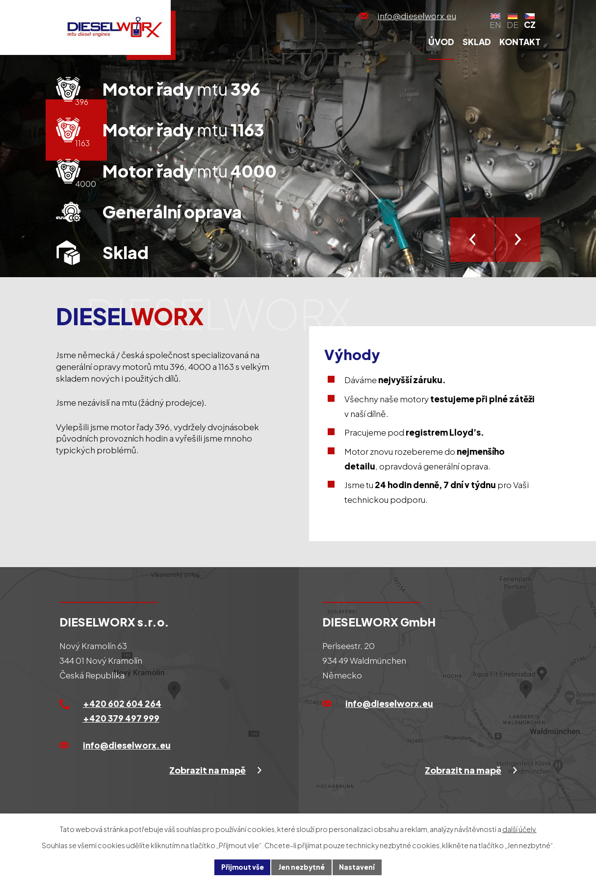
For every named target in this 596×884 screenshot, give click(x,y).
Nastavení (359, 866)
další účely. (519, 828)
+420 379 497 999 (121, 718)
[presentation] (472, 239)
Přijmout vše (241, 866)
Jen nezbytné (302, 866)
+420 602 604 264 (122, 703)
